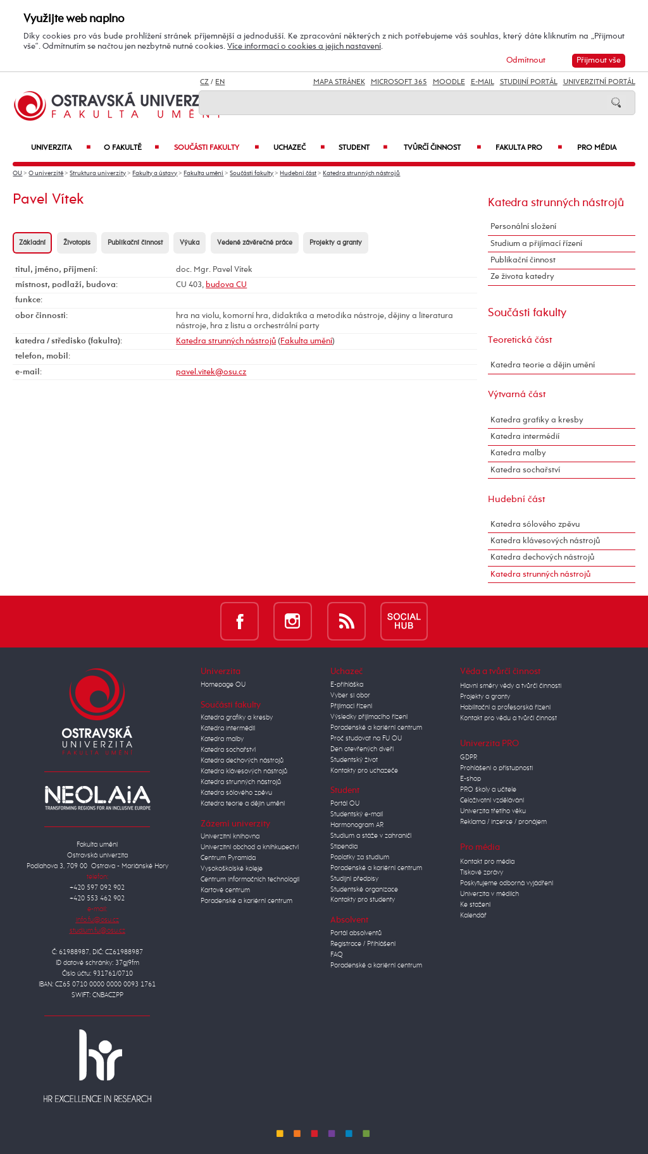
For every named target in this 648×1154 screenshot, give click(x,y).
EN (220, 82)
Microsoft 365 (399, 82)
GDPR (468, 757)
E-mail (482, 82)
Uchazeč (299, 148)
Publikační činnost (135, 243)
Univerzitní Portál (599, 82)
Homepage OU (223, 685)
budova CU (226, 285)
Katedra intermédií (524, 437)
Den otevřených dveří (362, 749)
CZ (204, 82)
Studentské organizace (364, 889)
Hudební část (298, 173)
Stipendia (344, 846)
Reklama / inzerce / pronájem (503, 822)
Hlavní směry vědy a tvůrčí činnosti (510, 686)
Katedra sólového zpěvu (535, 524)
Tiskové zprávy (481, 872)
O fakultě (131, 148)
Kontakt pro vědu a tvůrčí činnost (508, 718)
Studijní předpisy (354, 879)
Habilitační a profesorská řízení (505, 707)
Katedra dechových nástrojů (542, 557)
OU (17, 173)
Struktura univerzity (98, 173)
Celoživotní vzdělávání (492, 800)
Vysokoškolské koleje (232, 869)
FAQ (336, 955)
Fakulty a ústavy (154, 173)
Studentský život (354, 760)
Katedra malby (518, 453)
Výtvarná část (516, 394)
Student (363, 148)
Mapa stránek (339, 82)
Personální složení (523, 227)
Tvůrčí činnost (442, 148)
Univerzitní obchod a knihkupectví (250, 847)
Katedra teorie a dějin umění (542, 365)
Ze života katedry (522, 277)
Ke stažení (475, 905)
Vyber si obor (350, 695)
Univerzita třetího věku (493, 811)
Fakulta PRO (528, 148)
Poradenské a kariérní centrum (246, 901)
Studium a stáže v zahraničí (370, 836)
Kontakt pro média (487, 862)
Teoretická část (520, 340)
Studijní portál (529, 82)
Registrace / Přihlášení (363, 944)
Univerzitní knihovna (230, 836)
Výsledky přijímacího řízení (369, 717)
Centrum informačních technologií (250, 879)
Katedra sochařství (525, 470)
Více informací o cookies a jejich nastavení (304, 46)
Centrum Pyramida (228, 858)
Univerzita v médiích (489, 894)
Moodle (449, 82)
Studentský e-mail (356, 814)
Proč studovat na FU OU (366, 738)
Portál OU (344, 803)
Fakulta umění (203, 173)
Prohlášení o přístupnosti (496, 768)
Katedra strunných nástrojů (361, 173)
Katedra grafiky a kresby (536, 420)
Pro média (596, 148)
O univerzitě (45, 173)
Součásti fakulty (216, 148)
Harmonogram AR (356, 825)
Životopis (76, 243)
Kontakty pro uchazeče (364, 771)
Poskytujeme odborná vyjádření (506, 883)
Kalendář (473, 915)
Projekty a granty (335, 243)
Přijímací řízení (351, 706)
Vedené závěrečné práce (254, 243)
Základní (32, 243)
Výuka (189, 243)
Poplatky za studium (359, 857)
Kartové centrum (225, 890)
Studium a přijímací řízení (536, 244)
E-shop (470, 779)
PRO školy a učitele (488, 790)
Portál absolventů (356, 933)
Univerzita (60, 148)
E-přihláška (346, 685)
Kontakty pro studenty (362, 900)
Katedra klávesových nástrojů (545, 541)
